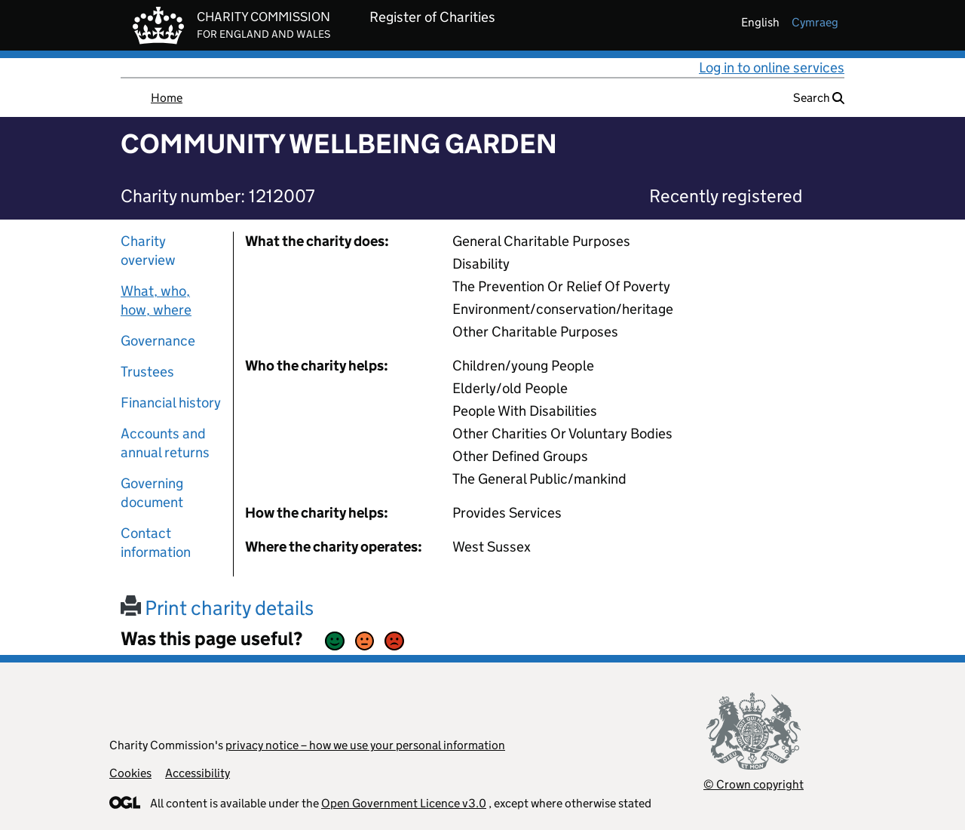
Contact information (156, 542)
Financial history (171, 402)
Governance (158, 340)
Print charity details (217, 607)
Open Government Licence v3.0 (403, 803)
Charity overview (148, 250)
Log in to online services (771, 67)
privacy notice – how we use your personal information (365, 745)
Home (166, 98)
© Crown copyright (753, 784)
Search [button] (818, 98)
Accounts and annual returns (165, 443)
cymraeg (815, 22)
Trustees (147, 371)
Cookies (130, 773)
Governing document (152, 493)
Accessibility (197, 773)
